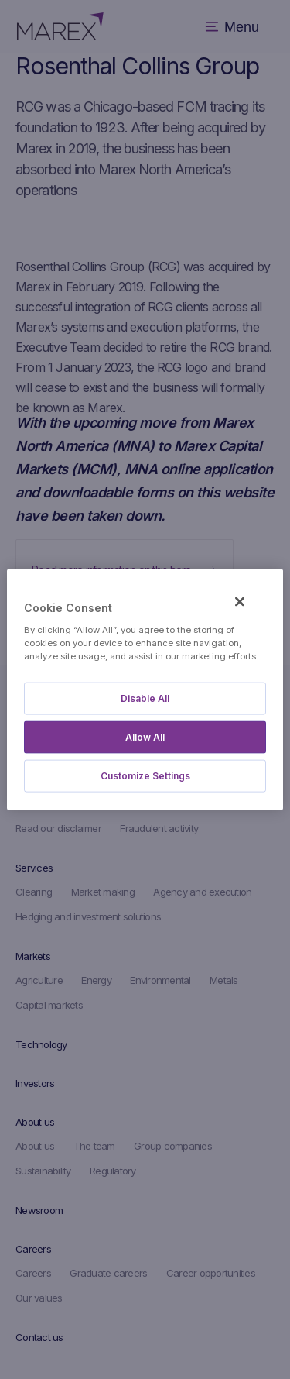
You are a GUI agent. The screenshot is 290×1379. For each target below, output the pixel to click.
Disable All (145, 697)
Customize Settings (145, 775)
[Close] (239, 602)
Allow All (145, 736)
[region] (144, 689)
